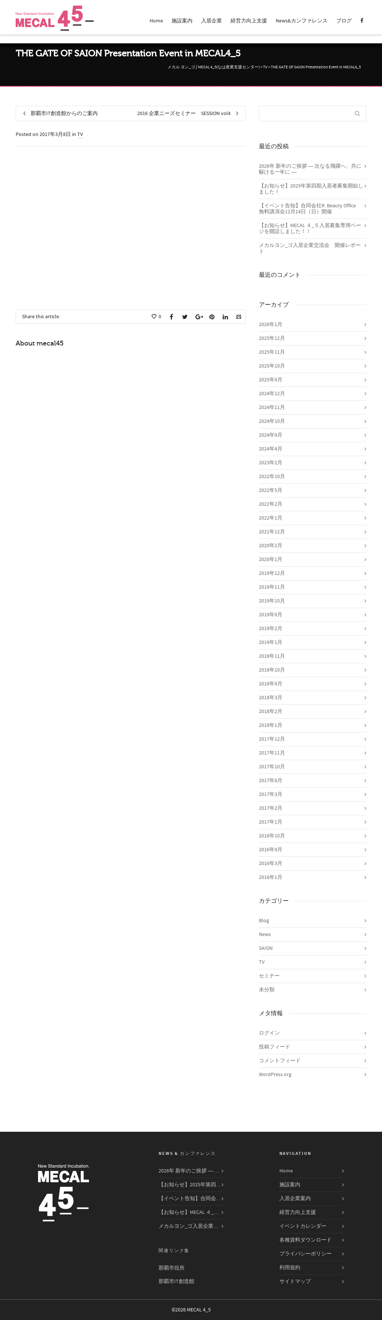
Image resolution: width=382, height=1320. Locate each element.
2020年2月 (270, 545)
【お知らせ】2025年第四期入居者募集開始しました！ (311, 189)
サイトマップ (295, 1281)
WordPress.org (275, 1074)
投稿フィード (274, 1047)
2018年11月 (272, 656)
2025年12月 (272, 338)
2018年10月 (272, 670)
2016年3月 (270, 863)
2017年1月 (270, 822)
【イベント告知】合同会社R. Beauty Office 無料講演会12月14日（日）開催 (310, 208)
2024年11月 (272, 407)
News (265, 934)
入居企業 (211, 21)
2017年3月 (270, 794)
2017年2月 (270, 808)
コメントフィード (280, 1060)
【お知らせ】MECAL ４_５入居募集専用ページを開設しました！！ (310, 228)
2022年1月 (270, 518)
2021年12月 (272, 532)
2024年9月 (270, 435)
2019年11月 (272, 587)
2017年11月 (272, 753)
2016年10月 (272, 836)
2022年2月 (270, 504)
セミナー (269, 976)
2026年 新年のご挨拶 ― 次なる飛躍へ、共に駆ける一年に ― (310, 169)
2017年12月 (272, 739)
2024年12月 (272, 393)
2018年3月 (270, 697)
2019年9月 (270, 614)
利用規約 (289, 1267)
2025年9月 (270, 380)
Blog (264, 920)
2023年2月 (270, 462)
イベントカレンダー (302, 1226)
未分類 (267, 989)
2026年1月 (270, 324)
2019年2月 (270, 628)
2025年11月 (272, 352)
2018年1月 (270, 725)
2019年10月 (272, 601)
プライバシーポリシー (305, 1254)
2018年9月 (270, 684)
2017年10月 (272, 766)
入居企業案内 (295, 1198)
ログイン (269, 1033)
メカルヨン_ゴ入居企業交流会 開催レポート (310, 248)
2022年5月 (270, 490)
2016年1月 (270, 877)
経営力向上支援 (249, 21)
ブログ (344, 21)
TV (80, 134)
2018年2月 (270, 711)
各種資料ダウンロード (305, 1240)
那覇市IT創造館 (176, 1281)
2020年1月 (270, 559)
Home (156, 21)
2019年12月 (272, 573)
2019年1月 (270, 642)
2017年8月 (270, 780)
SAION (266, 948)
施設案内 (182, 21)
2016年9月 (270, 849)
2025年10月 (272, 366)
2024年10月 (272, 421)
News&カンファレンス (302, 21)
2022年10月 (272, 476)
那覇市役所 (172, 1268)
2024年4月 (270, 449)
